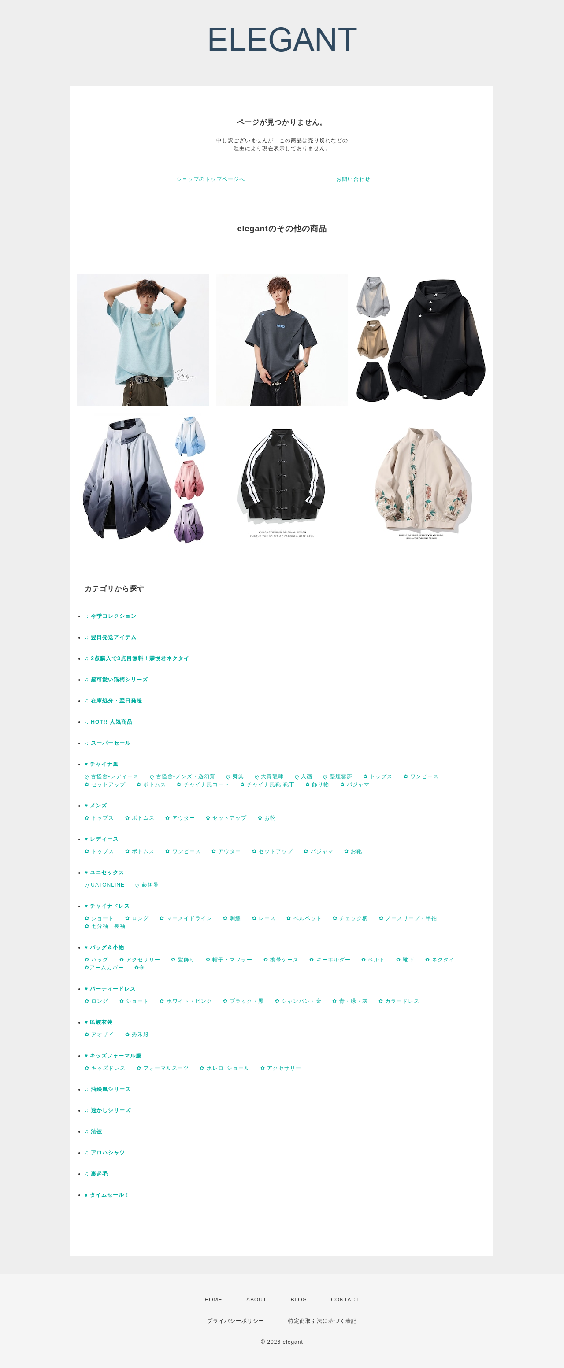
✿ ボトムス (151, 784)
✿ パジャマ (355, 784)
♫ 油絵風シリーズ (108, 1089)
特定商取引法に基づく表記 (322, 1321)
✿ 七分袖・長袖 (105, 926)
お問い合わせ (353, 179)
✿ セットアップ (105, 784)
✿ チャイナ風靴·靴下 (267, 784)
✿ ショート (99, 918)
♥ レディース (102, 839)
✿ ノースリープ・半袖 (408, 918)
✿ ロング (137, 918)
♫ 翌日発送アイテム (111, 637)
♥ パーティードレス (110, 989)
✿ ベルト (373, 960)
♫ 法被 (93, 1131)
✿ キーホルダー (329, 960)
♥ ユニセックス (104, 872)
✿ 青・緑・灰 (349, 1001)
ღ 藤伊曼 (147, 885)
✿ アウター (180, 818)
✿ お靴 (267, 818)
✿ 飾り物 (317, 784)
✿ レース (264, 918)
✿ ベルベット (304, 918)
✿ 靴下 (405, 960)
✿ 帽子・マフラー (229, 960)
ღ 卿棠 (235, 776)
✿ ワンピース (421, 776)
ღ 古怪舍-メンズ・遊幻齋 (182, 776)
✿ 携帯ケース (281, 960)
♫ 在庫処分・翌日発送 (113, 701)
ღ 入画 (303, 776)
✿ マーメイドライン (186, 918)
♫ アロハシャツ (105, 1153)
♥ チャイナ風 (102, 764)
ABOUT (256, 1300)
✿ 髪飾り (183, 960)
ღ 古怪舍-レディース (112, 776)
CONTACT (345, 1300)
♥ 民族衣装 (99, 1022)
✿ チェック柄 (350, 918)
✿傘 (139, 968)
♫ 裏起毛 (96, 1174)
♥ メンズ (96, 805)
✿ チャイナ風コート (203, 784)
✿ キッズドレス (105, 1068)
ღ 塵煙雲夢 (337, 776)
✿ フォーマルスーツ (163, 1068)
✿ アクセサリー (139, 960)
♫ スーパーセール (108, 743)
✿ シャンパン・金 (298, 1001)
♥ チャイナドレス (107, 906)
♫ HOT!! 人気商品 (109, 722)
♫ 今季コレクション (111, 616)
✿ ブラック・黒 (243, 1001)
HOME (214, 1300)
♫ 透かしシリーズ (108, 1110)
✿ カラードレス (398, 1001)
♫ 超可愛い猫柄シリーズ (116, 680)
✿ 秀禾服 (137, 1035)
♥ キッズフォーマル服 (113, 1056)
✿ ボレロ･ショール (224, 1068)
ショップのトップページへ (210, 179)
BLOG (299, 1300)
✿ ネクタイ (440, 960)
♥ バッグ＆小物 (104, 947)
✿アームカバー (104, 968)
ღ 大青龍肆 (269, 776)
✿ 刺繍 (232, 918)
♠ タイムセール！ (107, 1195)
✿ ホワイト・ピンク (186, 1001)
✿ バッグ (96, 960)
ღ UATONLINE (105, 885)
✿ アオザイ (99, 1035)
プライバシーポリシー (235, 1321)
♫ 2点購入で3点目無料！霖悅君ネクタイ (137, 658)
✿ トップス (378, 776)
